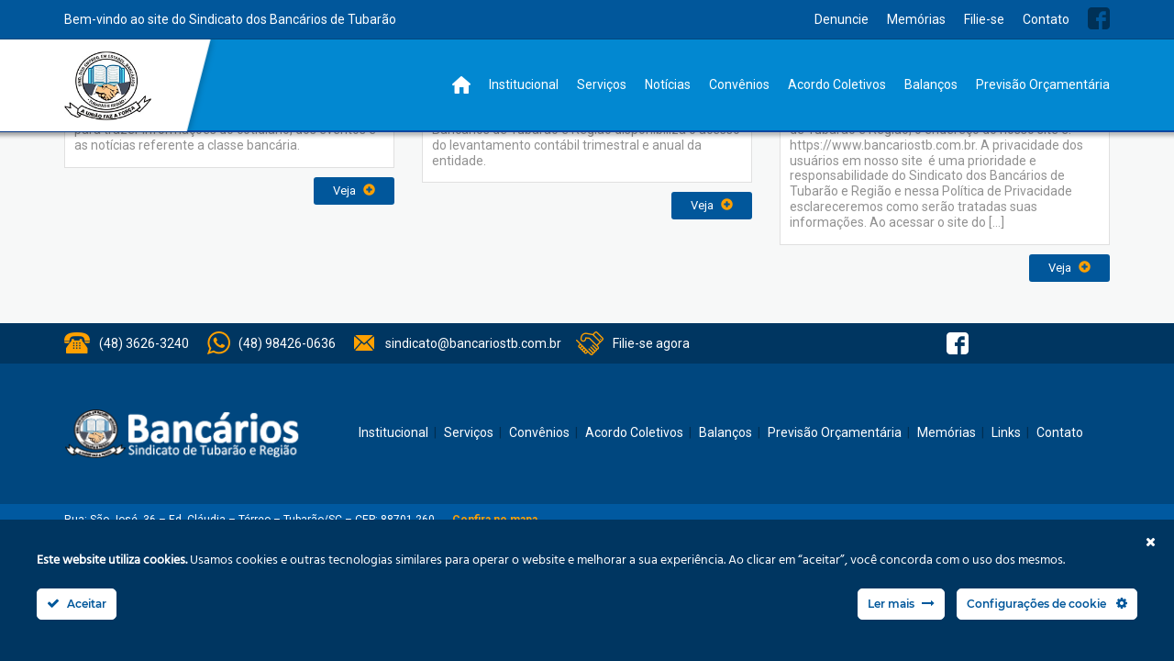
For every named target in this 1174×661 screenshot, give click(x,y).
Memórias (916, 19)
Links (1006, 432)
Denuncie (841, 19)
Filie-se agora (651, 343)
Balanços (931, 84)
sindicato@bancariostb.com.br (473, 343)
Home (461, 85)
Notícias (668, 84)
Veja (354, 190)
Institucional (524, 84)
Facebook (1099, 18)
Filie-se (984, 19)
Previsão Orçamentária (1043, 84)
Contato (1046, 19)
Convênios (739, 84)
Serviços (601, 84)
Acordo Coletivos (837, 84)
